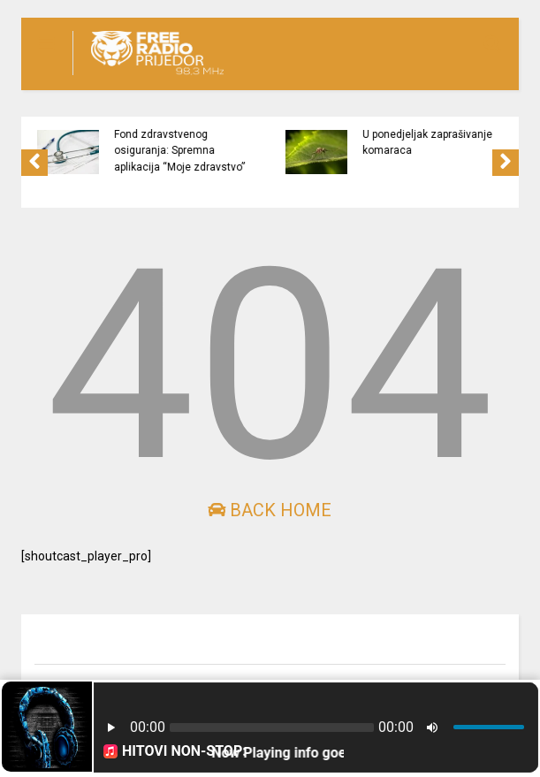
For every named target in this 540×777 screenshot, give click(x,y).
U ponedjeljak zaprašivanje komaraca (433, 142)
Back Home (269, 510)
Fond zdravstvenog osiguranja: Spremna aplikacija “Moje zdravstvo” (185, 150)
